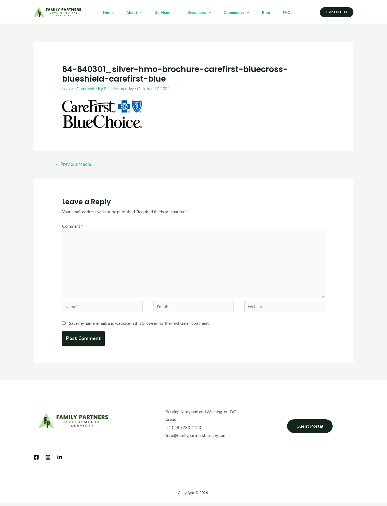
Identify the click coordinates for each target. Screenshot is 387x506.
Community (236, 13)
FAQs (287, 12)
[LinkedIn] (59, 460)
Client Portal (310, 430)
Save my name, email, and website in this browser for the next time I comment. (139, 325)
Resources (199, 13)
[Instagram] (48, 460)
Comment (72, 225)
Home (108, 12)
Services (165, 13)
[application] (140, 13)
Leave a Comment (78, 88)
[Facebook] (36, 460)
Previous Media (73, 164)
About (134, 13)
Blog (266, 12)
